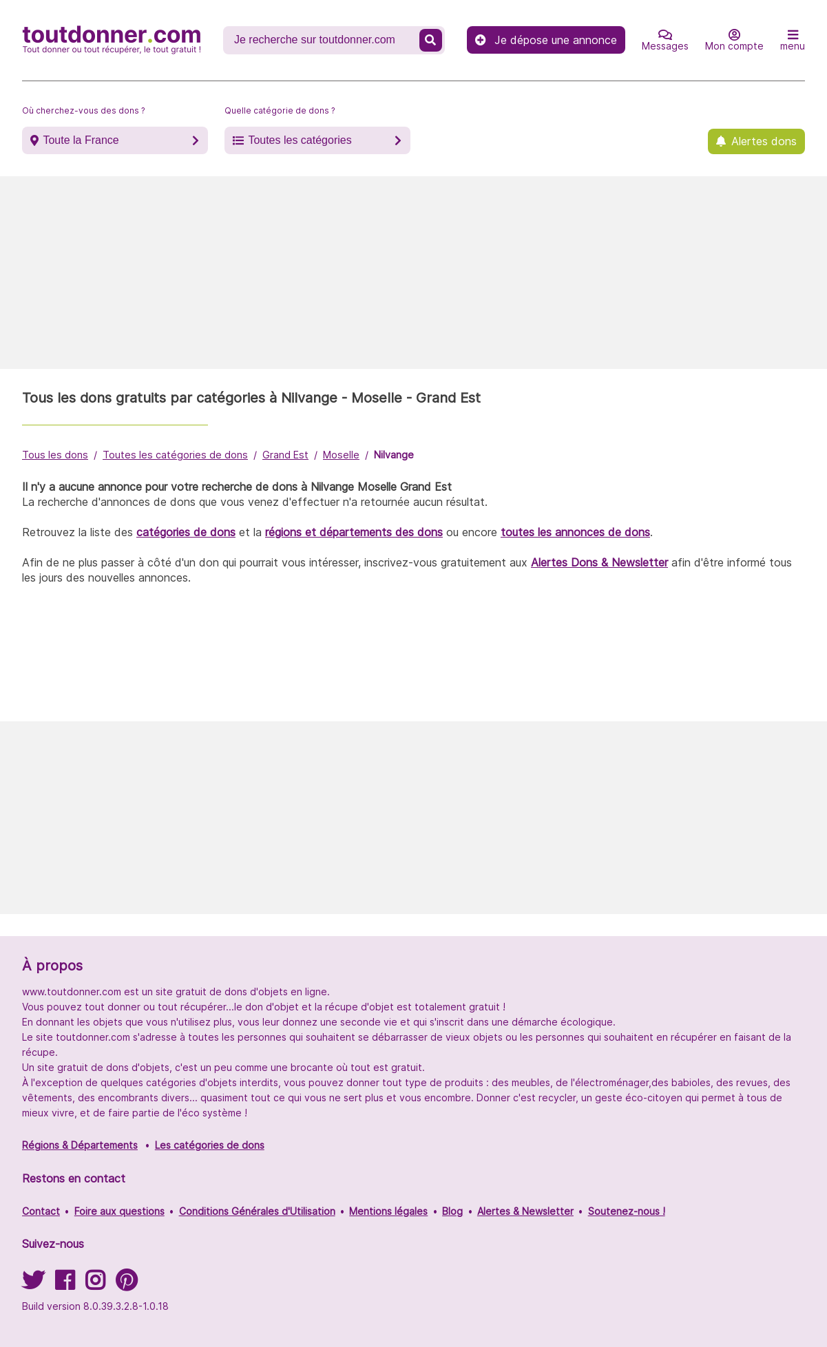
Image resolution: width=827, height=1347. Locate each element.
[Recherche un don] (322, 40)
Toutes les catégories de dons (175, 454)
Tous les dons (55, 454)
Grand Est (285, 454)
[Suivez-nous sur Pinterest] (126, 1285)
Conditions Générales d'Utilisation (257, 1211)
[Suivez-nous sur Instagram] (95, 1285)
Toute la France (80, 140)
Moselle (341, 454)
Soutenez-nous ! (626, 1211)
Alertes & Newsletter (525, 1211)
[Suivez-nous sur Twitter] (33, 1285)
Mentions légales (388, 1211)
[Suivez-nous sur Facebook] (64, 1285)
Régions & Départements (80, 1145)
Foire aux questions (119, 1211)
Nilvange (394, 454)
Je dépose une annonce (546, 40)
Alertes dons (764, 141)
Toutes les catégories (299, 140)
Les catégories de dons (209, 1145)
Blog (452, 1211)
